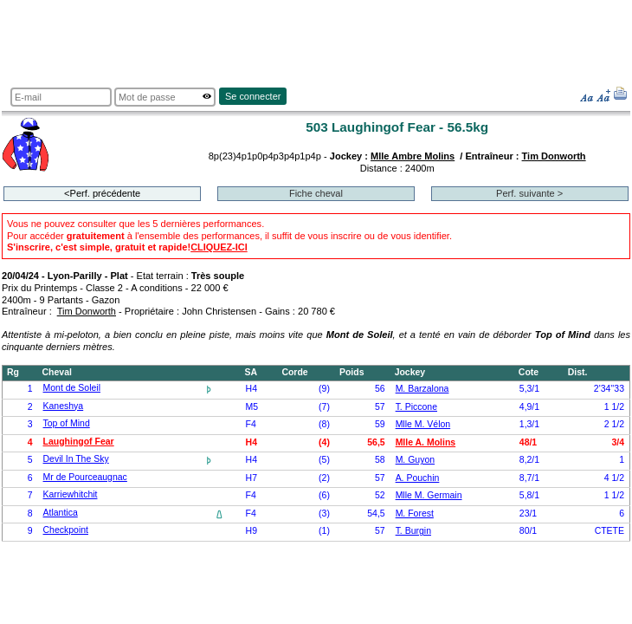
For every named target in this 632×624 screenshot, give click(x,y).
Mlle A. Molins (426, 442)
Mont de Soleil (71, 388)
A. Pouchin (418, 478)
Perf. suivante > (529, 193)
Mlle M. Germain (429, 495)
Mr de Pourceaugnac (85, 477)
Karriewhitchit (70, 494)
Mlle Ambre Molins (413, 156)
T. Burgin (413, 531)
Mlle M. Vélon (423, 424)
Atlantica (60, 512)
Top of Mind (66, 423)
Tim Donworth (554, 156)
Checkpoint (65, 530)
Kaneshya (63, 406)
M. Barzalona (422, 388)
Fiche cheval (316, 193)
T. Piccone (416, 407)
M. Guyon (415, 460)
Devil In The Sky (76, 459)
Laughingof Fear (78, 441)
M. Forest (415, 513)
